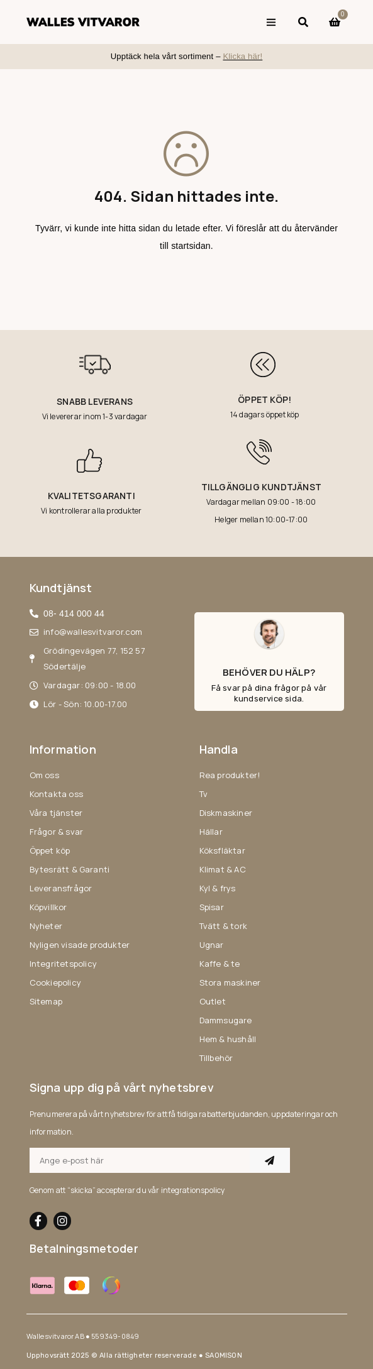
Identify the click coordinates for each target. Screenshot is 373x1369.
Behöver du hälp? (269, 672)
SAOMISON (223, 1355)
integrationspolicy (193, 1190)
